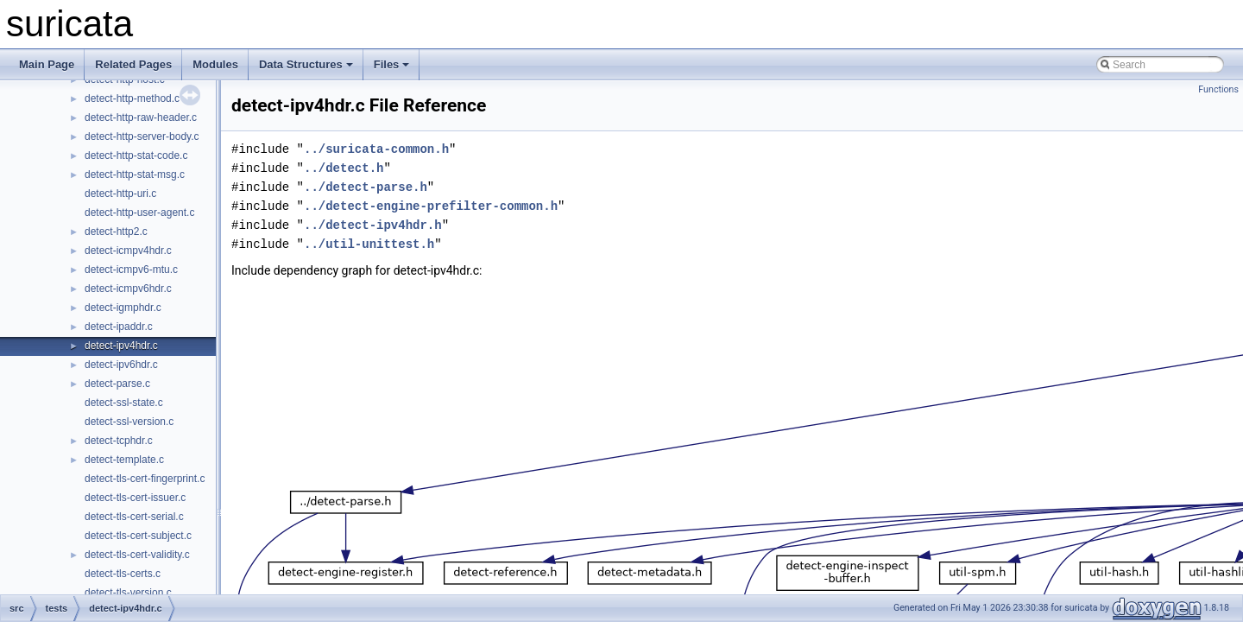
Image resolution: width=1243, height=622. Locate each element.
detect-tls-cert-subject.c (138, 536)
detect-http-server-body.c (142, 136)
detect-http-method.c (132, 98)
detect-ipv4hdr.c (121, 346)
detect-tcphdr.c (119, 441)
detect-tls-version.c (128, 593)
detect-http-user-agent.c (139, 212)
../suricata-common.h (376, 149)
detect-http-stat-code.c (136, 155)
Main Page (46, 64)
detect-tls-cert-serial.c (134, 517)
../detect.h (343, 168)
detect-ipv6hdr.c (121, 365)
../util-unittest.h (369, 244)
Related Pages (133, 64)
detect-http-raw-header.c (141, 117)
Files (392, 64)
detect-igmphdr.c (123, 307)
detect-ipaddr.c (119, 327)
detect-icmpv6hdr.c (128, 288)
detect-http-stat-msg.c (135, 174)
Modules (215, 64)
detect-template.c (124, 460)
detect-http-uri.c (120, 193)
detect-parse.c (117, 384)
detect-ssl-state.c (124, 403)
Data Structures (306, 64)
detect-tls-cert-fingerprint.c (145, 479)
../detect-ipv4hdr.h (373, 225)
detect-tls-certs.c (123, 574)
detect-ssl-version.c (129, 422)
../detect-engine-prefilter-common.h (431, 206)
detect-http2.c (116, 231)
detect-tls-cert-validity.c (137, 555)
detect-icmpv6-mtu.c (131, 269)
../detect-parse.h (365, 187)
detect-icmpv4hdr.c (128, 250)
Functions (1218, 89)
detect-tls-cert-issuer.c (135, 498)
